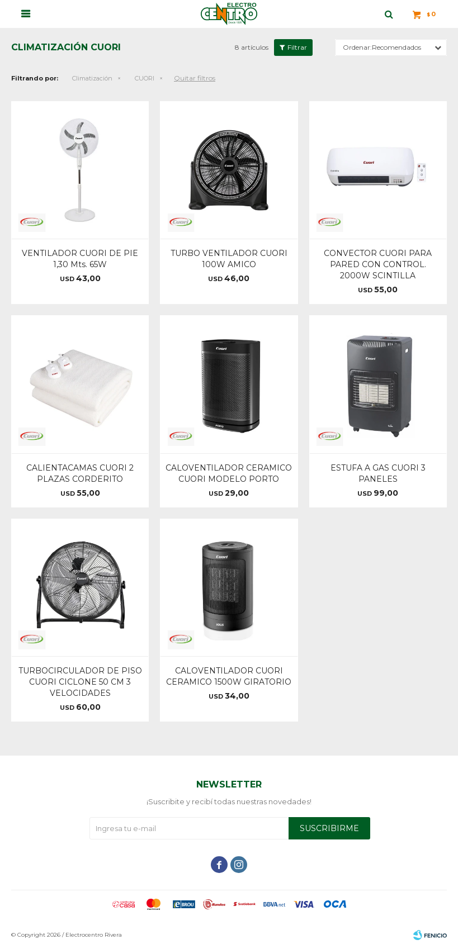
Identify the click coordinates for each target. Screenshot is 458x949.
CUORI (144, 78)
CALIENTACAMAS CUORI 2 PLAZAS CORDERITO (80, 473)
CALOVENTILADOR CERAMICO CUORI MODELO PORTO (229, 473)
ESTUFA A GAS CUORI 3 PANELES (378, 473)
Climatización (92, 78)
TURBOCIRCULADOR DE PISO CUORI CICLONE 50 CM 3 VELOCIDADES (80, 682)
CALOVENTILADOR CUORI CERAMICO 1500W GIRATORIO (228, 676)
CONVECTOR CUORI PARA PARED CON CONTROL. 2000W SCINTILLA (378, 264)
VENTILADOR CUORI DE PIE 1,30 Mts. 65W (80, 258)
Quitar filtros (194, 78)
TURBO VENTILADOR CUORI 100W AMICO (229, 258)
